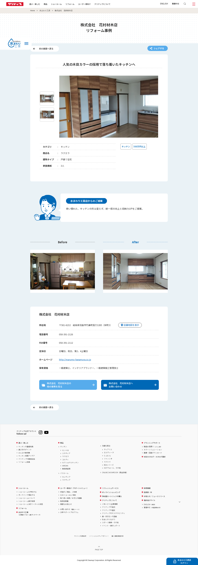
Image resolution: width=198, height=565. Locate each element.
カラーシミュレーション (153, 449)
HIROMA (65, 466)
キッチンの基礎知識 (25, 446)
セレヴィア (66, 477)
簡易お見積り (153, 446)
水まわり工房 (44, 11)
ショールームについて (26, 498)
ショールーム (56, 4)
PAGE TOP (99, 549)
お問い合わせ (70, 509)
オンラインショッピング (111, 492)
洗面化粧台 (106, 446)
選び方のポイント (25, 449)
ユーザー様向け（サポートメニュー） (74, 488)
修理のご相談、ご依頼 (68, 492)
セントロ (65, 450)
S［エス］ (108, 456)
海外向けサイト (149, 500)
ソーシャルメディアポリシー (99, 536)
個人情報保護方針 (118, 536)
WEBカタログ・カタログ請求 (155, 457)
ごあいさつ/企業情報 (110, 504)
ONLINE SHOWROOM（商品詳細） (115, 472)
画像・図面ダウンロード (153, 453)
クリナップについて (102, 4)
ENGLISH (164, 3)
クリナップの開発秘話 (26, 459)
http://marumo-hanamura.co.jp (75, 359)
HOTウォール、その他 (112, 468)
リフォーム (69, 4)
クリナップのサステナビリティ (113, 513)
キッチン (63, 446)
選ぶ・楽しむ (34, 4)
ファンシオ (108, 459)
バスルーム (64, 473)
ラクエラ (65, 456)
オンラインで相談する (26, 495)
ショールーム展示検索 (26, 501)
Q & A (68, 495)
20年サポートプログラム (69, 512)
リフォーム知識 (24, 462)
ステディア (66, 453)
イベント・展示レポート (111, 526)
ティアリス (108, 449)
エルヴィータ (109, 452)
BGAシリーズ (109, 465)
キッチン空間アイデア (26, 456)
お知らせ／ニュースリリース (154, 496)
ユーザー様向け (84, 4)
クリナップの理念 (108, 507)
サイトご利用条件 (80, 536)
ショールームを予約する (27, 492)
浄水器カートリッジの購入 (112, 496)
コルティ (65, 459)
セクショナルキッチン (70, 462)
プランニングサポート (152, 443)
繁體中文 (175, 3)
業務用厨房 (66, 469)
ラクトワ (107, 462)
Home (32, 11)
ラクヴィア (66, 480)
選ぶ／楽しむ (23, 443)
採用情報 (147, 488)
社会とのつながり (108, 519)
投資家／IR (148, 492)
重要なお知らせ (66, 504)
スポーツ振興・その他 (110, 522)
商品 (62, 443)
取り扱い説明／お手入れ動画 (71, 498)
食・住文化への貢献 (109, 516)
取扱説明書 (64, 501)
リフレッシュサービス (110, 488)
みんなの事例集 (24, 453)
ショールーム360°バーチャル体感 (30, 504)
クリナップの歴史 (108, 510)
